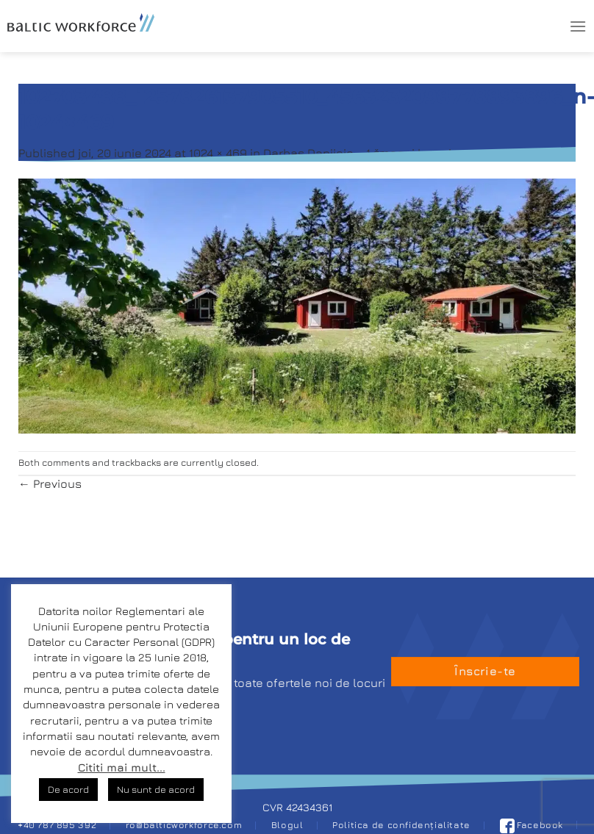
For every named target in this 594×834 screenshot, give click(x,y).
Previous (50, 483)
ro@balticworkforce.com (184, 824)
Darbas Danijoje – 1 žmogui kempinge (368, 152)
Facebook (532, 824)
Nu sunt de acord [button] (156, 789)
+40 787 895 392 (57, 824)
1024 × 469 (218, 152)
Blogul (287, 824)
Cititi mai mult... (121, 767)
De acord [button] (68, 789)
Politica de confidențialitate (401, 824)
